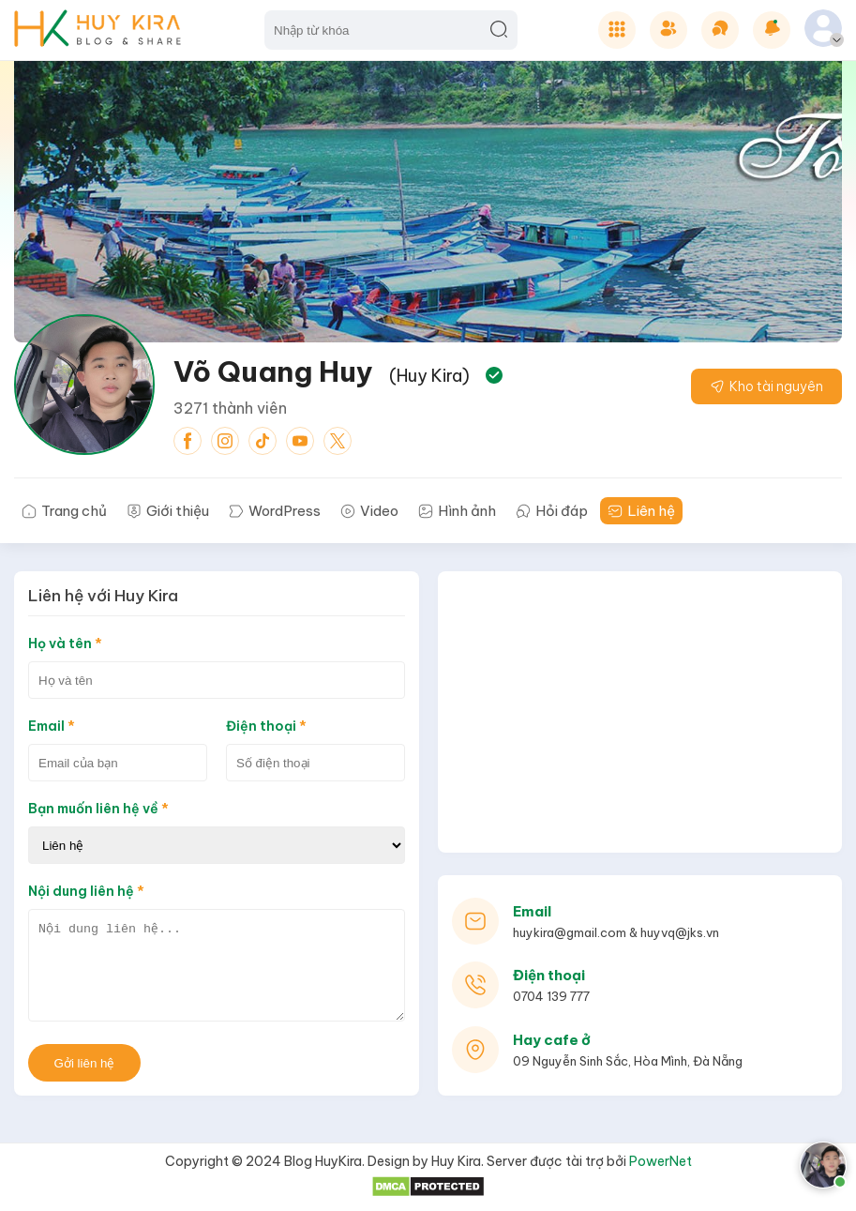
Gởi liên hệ (84, 1063)
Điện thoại (266, 726)
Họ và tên (65, 643)
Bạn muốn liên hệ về (98, 808)
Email (51, 726)
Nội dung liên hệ (86, 891)
